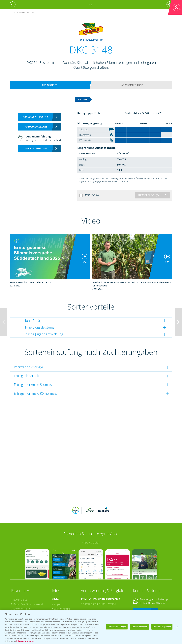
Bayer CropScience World (28, 585)
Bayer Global (20, 581)
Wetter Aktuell (62, 590)
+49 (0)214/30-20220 (154, 604)
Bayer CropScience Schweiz (29, 599)
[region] (91, 627)
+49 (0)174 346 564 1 (155, 584)
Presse (17, 603)
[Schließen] (177, 627)
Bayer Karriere (21, 590)
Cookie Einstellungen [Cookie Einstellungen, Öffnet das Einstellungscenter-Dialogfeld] (116, 626)
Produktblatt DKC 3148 (35, 117)
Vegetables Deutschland (27, 608)
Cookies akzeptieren (162, 626)
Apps (57, 585)
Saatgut (58, 608)
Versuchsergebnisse (35, 126)
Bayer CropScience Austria (28, 594)
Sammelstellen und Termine (99, 585)
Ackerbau (59, 603)
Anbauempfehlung (132, 85)
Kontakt (141, 591)
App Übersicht (92, 523)
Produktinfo (49, 85)
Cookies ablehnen (139, 626)
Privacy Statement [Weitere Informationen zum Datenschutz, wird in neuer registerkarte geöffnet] (25, 641)
